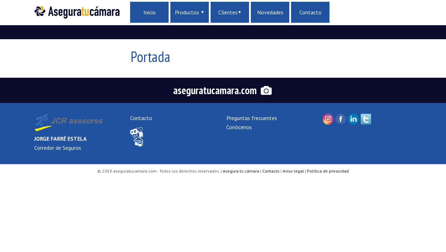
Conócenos (239, 127)
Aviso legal (293, 171)
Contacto (310, 12)
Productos (189, 12)
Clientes (229, 12)
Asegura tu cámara (241, 171)
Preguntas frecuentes (251, 117)
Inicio (149, 12)
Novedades (270, 12)
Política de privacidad (328, 171)
